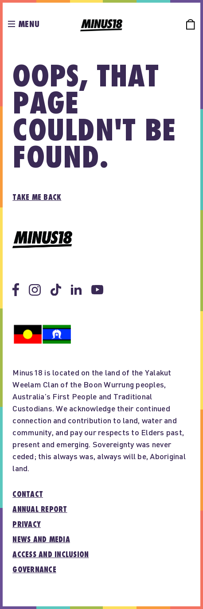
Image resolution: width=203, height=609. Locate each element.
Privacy (26, 524)
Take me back (36, 197)
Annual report (39, 509)
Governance (34, 570)
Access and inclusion (50, 554)
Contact (27, 494)
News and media (41, 539)
